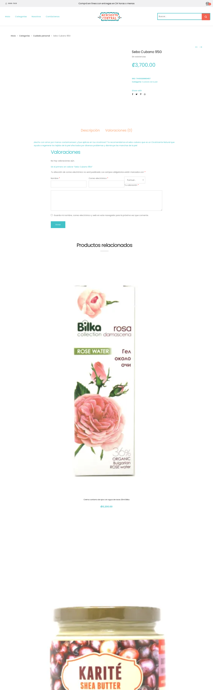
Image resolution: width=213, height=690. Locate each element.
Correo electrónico (98, 178)
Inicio (7, 16)
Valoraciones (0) (118, 130)
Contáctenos (52, 16)
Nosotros (36, 16)
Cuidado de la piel (149, 82)
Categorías (21, 16)
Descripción (90, 130)
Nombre (55, 178)
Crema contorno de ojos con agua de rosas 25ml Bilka (106, 499)
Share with (137, 90)
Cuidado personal (41, 35)
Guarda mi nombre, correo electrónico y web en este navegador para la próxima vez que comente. (101, 215)
